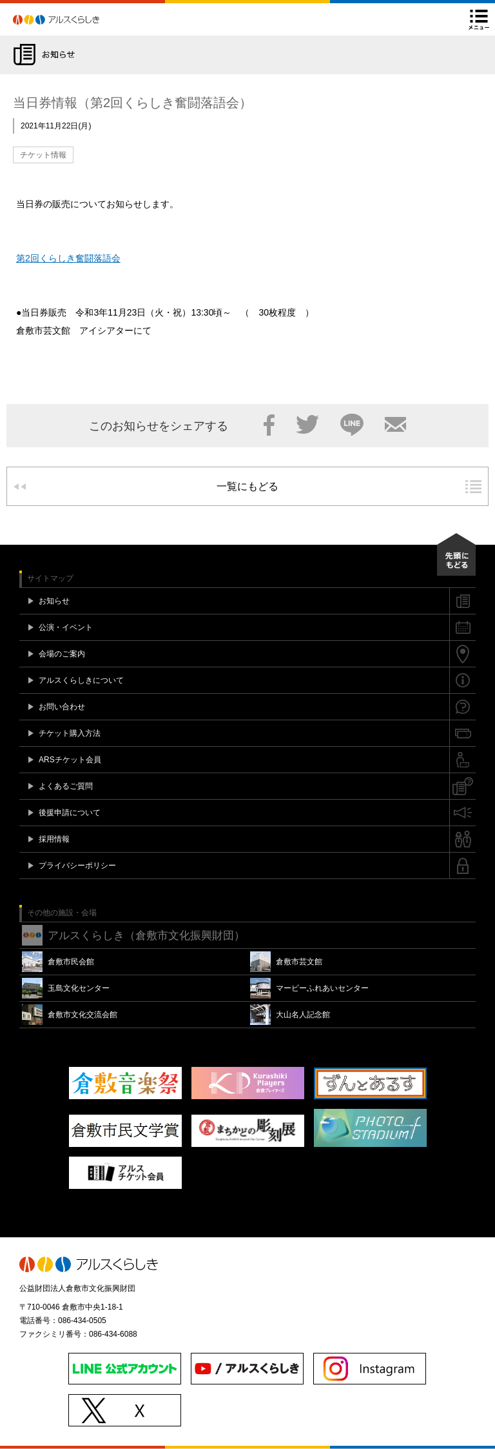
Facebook (269, 425)
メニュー (479, 19)
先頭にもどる (456, 554)
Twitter (307, 425)
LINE (352, 425)
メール (395, 425)
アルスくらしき (78, 19)
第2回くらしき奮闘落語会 (68, 258)
